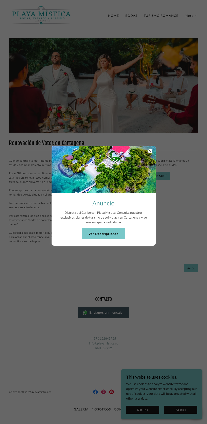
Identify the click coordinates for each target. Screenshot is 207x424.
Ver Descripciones (103, 234)
